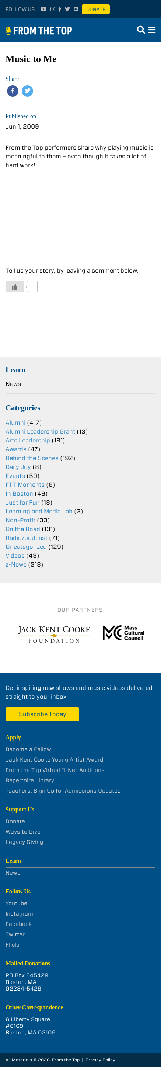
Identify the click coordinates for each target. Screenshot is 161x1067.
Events (15, 475)
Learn (15, 369)
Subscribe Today (42, 714)
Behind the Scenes (32, 458)
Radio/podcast (27, 537)
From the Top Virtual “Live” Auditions (55, 770)
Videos (15, 555)
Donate (95, 9)
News (13, 383)
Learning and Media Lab (39, 511)
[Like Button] (15, 286)
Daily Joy (18, 467)
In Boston (19, 493)
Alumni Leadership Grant (40, 431)
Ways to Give (23, 831)
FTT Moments (25, 484)
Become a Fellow (28, 749)
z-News (16, 564)
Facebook (19, 924)
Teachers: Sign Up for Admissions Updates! (64, 790)
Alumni (15, 422)
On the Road (23, 529)
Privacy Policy (100, 1060)
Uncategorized (26, 546)
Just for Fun (23, 502)
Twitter (15, 934)
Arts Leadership (28, 440)
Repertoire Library (30, 780)
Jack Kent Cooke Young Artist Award (54, 759)
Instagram (19, 913)
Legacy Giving (24, 842)
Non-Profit (20, 520)
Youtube (16, 903)
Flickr (13, 944)
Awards (16, 449)
